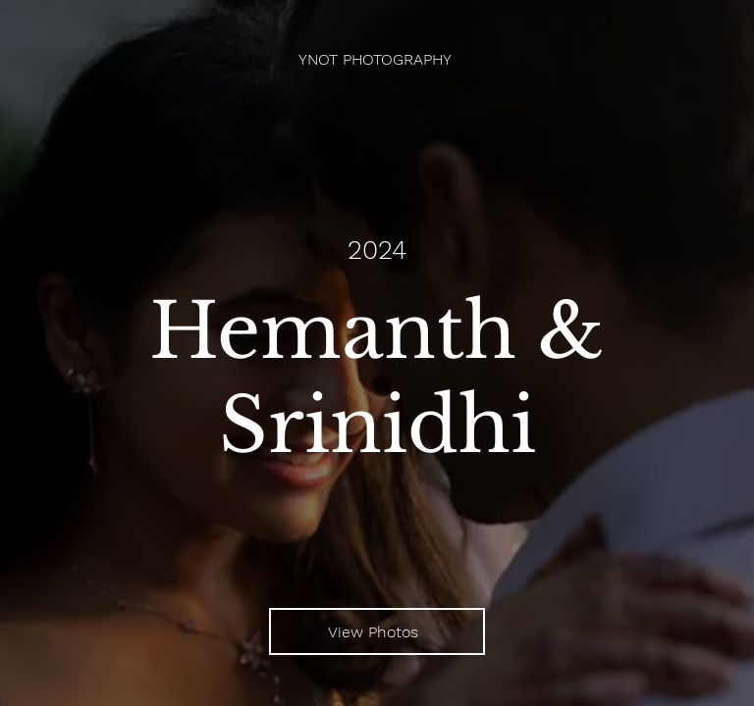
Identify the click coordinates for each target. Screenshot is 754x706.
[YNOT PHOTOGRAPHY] (377, 59)
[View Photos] (377, 631)
